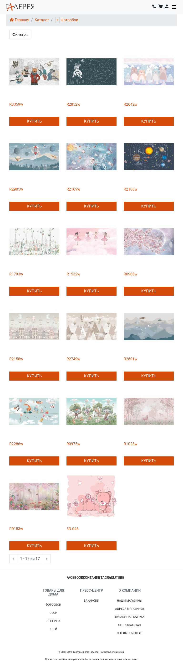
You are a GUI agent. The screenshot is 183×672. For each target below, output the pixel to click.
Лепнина (53, 621)
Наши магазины (129, 600)
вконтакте (90, 577)
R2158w (16, 359)
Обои (53, 613)
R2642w (130, 104)
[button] (167, 7)
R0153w (16, 529)
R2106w (130, 189)
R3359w (16, 104)
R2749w (73, 359)
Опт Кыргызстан (129, 633)
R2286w (16, 444)
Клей (53, 629)
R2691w (130, 359)
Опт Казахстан (129, 625)
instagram (104, 577)
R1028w (130, 444)
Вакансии (91, 600)
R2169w (73, 189)
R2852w (73, 104)
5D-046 (72, 529)
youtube (116, 577)
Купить (34, 121)
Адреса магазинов (129, 608)
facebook (74, 577)
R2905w (16, 189)
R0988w (130, 274)
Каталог (42, 20)
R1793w (16, 274)
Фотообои (69, 20)
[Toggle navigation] (174, 7)
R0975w (73, 444)
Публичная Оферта (129, 617)
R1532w (73, 274)
